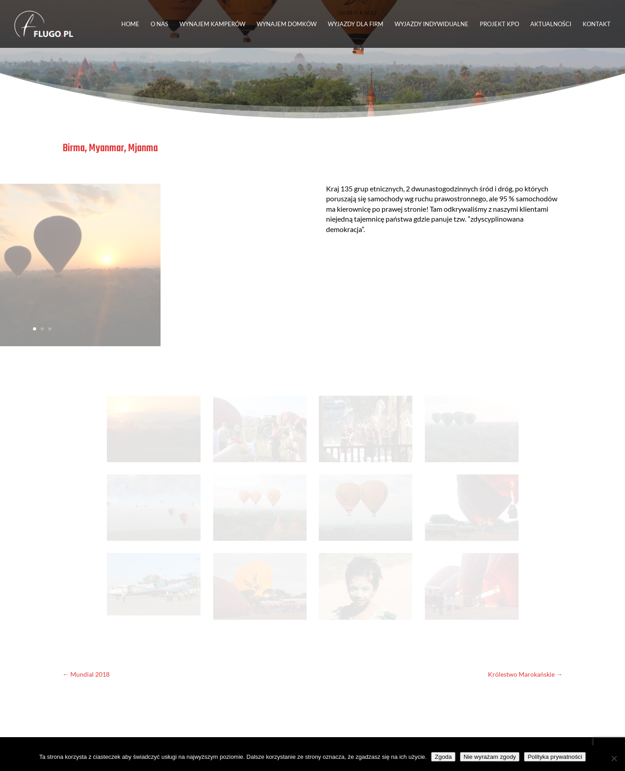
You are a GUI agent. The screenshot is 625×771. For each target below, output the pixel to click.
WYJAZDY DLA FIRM (355, 24)
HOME (130, 24)
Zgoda (443, 756)
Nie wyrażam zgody (490, 756)
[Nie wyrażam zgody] (613, 758)
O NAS (159, 24)
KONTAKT (597, 24)
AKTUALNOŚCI (550, 24)
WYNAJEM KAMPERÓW (212, 24)
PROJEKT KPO (499, 24)
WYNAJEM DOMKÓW (287, 24)
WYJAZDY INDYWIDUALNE (432, 24)
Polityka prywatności (555, 756)
